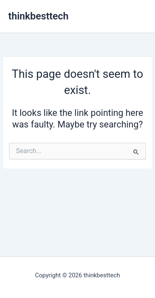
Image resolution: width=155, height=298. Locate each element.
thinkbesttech (38, 16)
